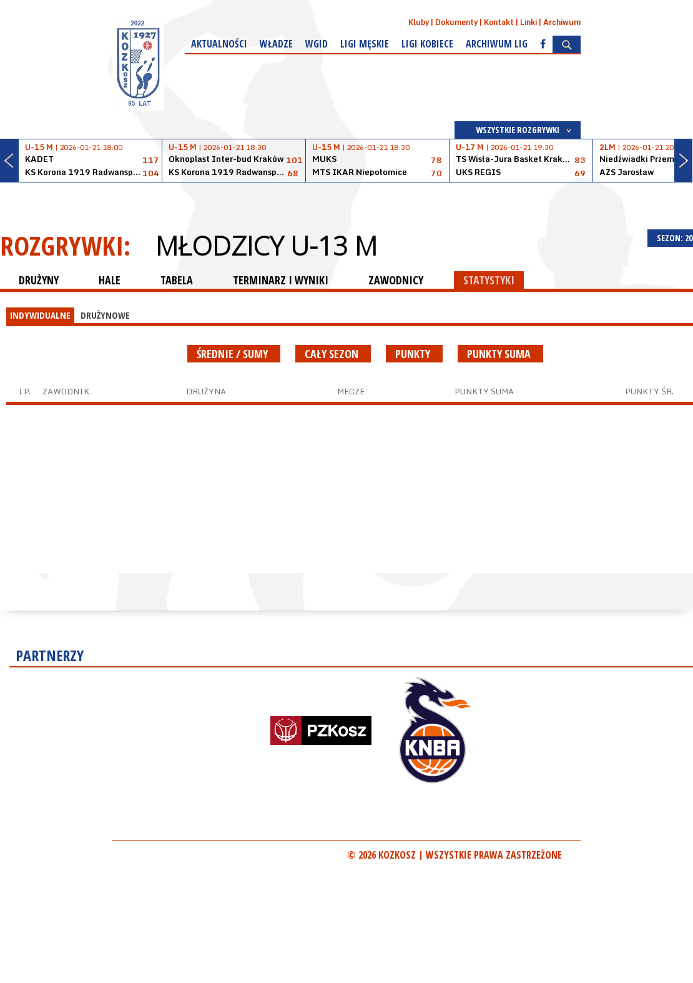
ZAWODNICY (395, 279)
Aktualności (219, 44)
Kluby (418, 22)
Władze (276, 44)
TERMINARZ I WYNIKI (280, 279)
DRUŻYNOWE (105, 315)
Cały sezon (333, 353)
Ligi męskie (364, 44)
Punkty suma (500, 353)
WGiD (316, 44)
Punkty (414, 353)
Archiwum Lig (497, 44)
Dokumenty (456, 22)
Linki (528, 22)
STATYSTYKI (488, 279)
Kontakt (499, 22)
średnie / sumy (234, 353)
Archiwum (562, 22)
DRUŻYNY (39, 279)
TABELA (176, 279)
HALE (109, 279)
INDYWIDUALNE (40, 315)
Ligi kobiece (427, 44)
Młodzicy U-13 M (266, 245)
